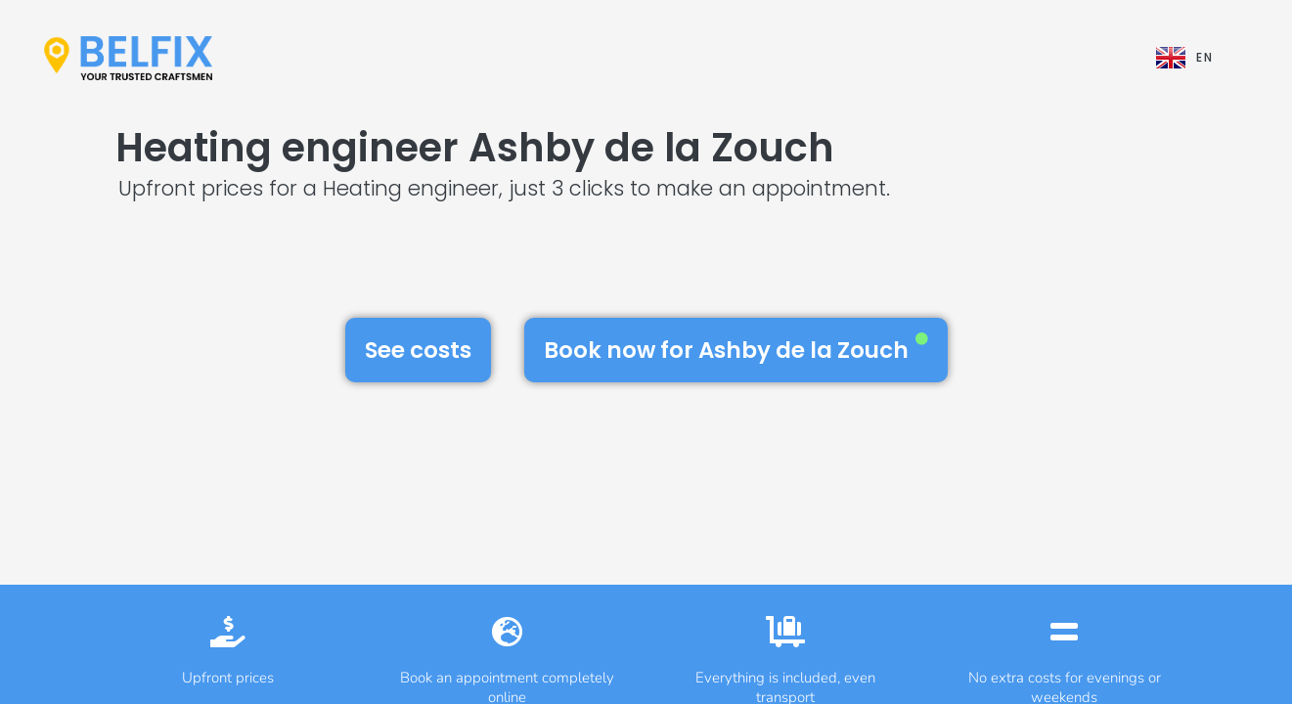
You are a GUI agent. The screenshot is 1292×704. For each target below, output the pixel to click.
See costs (418, 350)
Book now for (736, 349)
